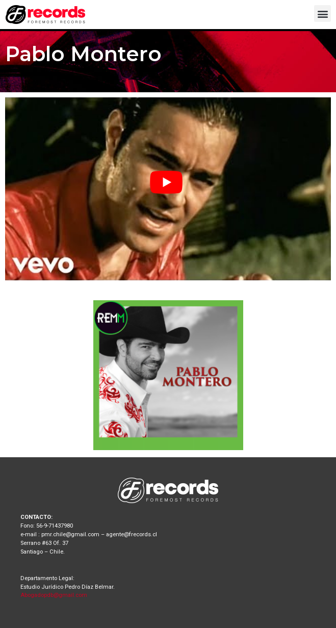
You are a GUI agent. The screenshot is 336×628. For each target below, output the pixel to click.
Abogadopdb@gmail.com (53, 595)
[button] (322, 13)
